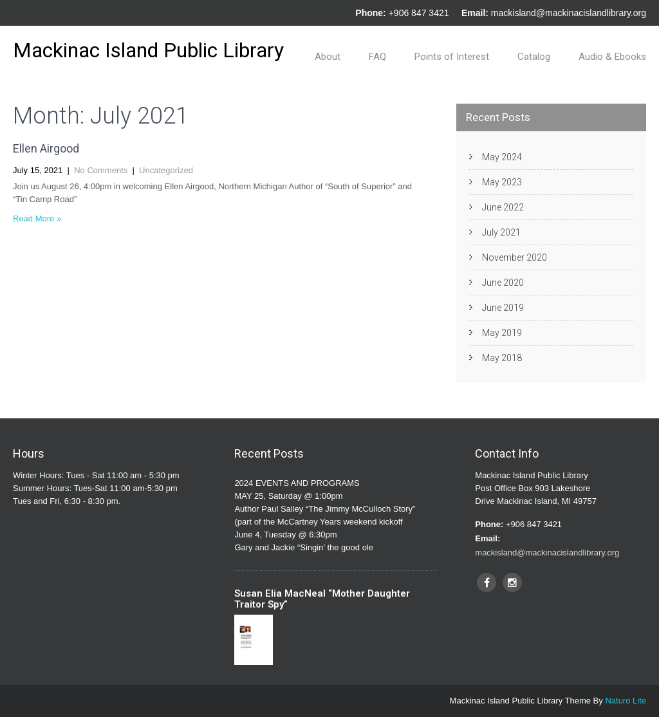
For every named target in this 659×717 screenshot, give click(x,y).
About (327, 56)
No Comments (100, 170)
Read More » (37, 218)
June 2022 (503, 207)
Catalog (533, 56)
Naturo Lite (625, 700)
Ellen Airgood (46, 148)
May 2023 (502, 182)
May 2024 (502, 157)
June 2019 (503, 308)
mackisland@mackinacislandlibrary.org (568, 13)
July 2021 (501, 232)
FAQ (377, 56)
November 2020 (514, 257)
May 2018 (502, 358)
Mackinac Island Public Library (148, 50)
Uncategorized (166, 170)
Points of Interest (451, 56)
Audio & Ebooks (612, 56)
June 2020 (503, 282)
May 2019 (502, 333)
